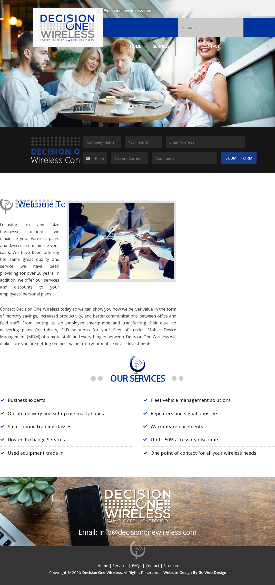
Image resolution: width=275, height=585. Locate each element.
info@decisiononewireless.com (124, 10)
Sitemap (171, 565)
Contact (211, 46)
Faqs (185, 46)
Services (161, 46)
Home (135, 46)
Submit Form (238, 158)
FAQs (136, 565)
